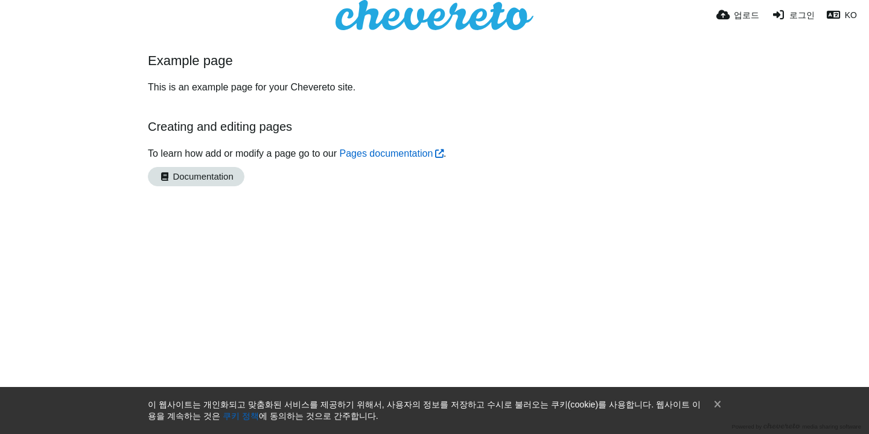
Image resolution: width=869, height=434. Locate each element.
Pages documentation (386, 153)
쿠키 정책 (241, 416)
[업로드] (738, 15)
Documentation (196, 176)
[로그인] (793, 15)
